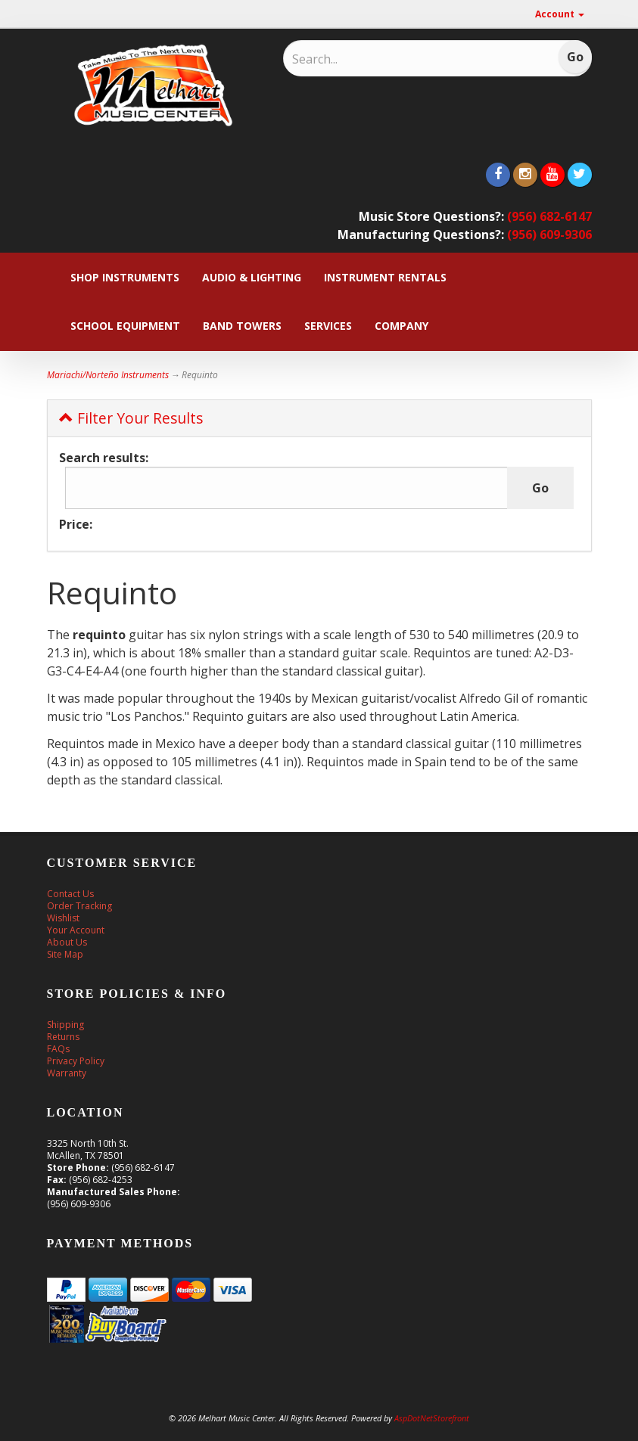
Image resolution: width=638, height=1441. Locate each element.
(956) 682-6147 (549, 216)
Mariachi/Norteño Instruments (108, 374)
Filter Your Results (131, 418)
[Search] (391, 59)
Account (559, 14)
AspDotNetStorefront (431, 1418)
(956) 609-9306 (549, 234)
